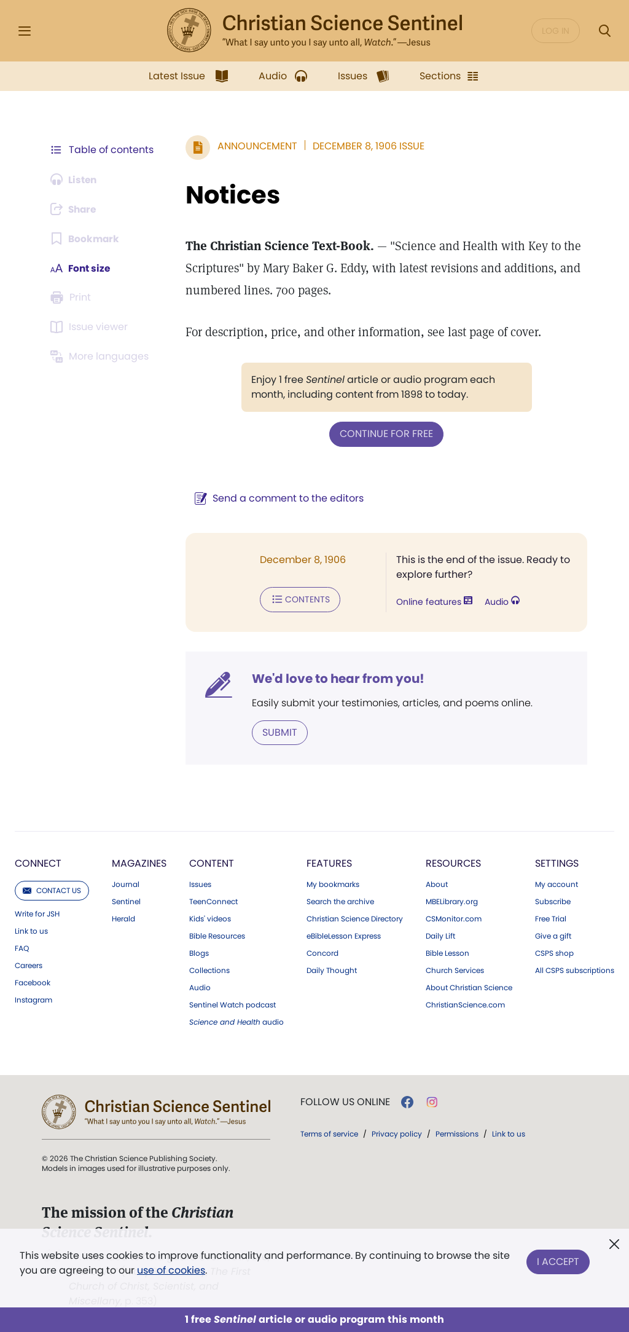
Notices (233, 194)
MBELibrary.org (452, 900)
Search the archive (340, 900)
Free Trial (550, 917)
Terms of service (329, 1132)
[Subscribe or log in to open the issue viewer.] (91, 327)
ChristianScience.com (465, 1003)
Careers (28, 964)
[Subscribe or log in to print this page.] (72, 297)
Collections (209, 969)
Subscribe (553, 900)
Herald (123, 917)
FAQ (22, 947)
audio (236, 1021)
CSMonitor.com (454, 917)
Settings (557, 862)
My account (556, 883)
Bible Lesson (447, 952)
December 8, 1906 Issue (368, 146)
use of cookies (171, 1270)
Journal (125, 883)
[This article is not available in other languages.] (101, 356)
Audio (502, 601)
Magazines (139, 862)
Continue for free (386, 434)
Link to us (31, 930)
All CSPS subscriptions (574, 969)
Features (329, 862)
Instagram (33, 999)
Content (211, 862)
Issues (200, 883)
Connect (38, 862)
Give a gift (553, 935)
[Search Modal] (604, 31)
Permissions (457, 1132)
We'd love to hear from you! (338, 677)
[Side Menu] (24, 31)
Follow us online (345, 1101)
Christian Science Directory (355, 917)
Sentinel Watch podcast (232, 1003)
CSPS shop (554, 952)
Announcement (257, 146)
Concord (322, 952)
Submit (279, 731)
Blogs (199, 952)
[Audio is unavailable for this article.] (75, 179)
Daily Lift (440, 935)
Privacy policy (397, 1132)
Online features (434, 601)
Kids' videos (210, 917)
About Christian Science (469, 986)
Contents (300, 598)
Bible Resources (217, 935)
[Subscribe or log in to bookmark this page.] (86, 238)
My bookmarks (333, 883)
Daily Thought (332, 969)
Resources (453, 862)
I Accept (558, 1260)
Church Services (455, 969)
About (437, 883)
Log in (555, 31)
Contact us (52, 889)
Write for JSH (37, 912)
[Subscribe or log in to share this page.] (75, 209)
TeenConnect (213, 900)
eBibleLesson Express (344, 935)
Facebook (32, 981)
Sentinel (126, 900)
